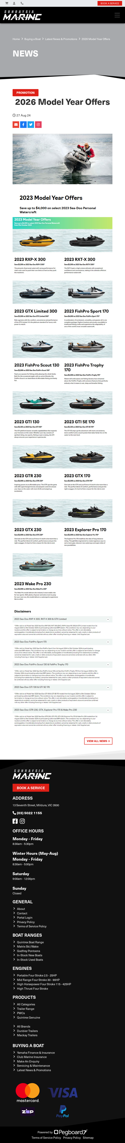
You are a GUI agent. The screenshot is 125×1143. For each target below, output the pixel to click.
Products (24, 997)
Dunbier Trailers (27, 1031)
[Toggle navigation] (117, 15)
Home (16, 39)
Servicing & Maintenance (33, 1065)
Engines (22, 968)
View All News (98, 741)
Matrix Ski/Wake (28, 946)
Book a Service (31, 787)
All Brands (23, 1026)
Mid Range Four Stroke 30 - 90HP (38, 980)
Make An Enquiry (28, 1061)
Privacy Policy (26, 922)
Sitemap (88, 1137)
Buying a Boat (28, 1045)
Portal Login (25, 917)
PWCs (21, 1013)
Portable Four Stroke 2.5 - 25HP (37, 975)
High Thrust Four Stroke (32, 988)
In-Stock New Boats (29, 955)
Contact (22, 913)
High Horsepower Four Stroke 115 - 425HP (44, 984)
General (23, 901)
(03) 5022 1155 (27, 812)
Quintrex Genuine (28, 1017)
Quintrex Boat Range (30, 942)
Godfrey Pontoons (28, 951)
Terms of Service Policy (31, 926)
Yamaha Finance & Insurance (36, 1052)
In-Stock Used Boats (30, 959)
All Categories (26, 1004)
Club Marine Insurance (32, 1057)
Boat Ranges (27, 935)
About (21, 909)
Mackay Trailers (27, 1035)
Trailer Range (25, 1009)
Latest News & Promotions (61, 39)
